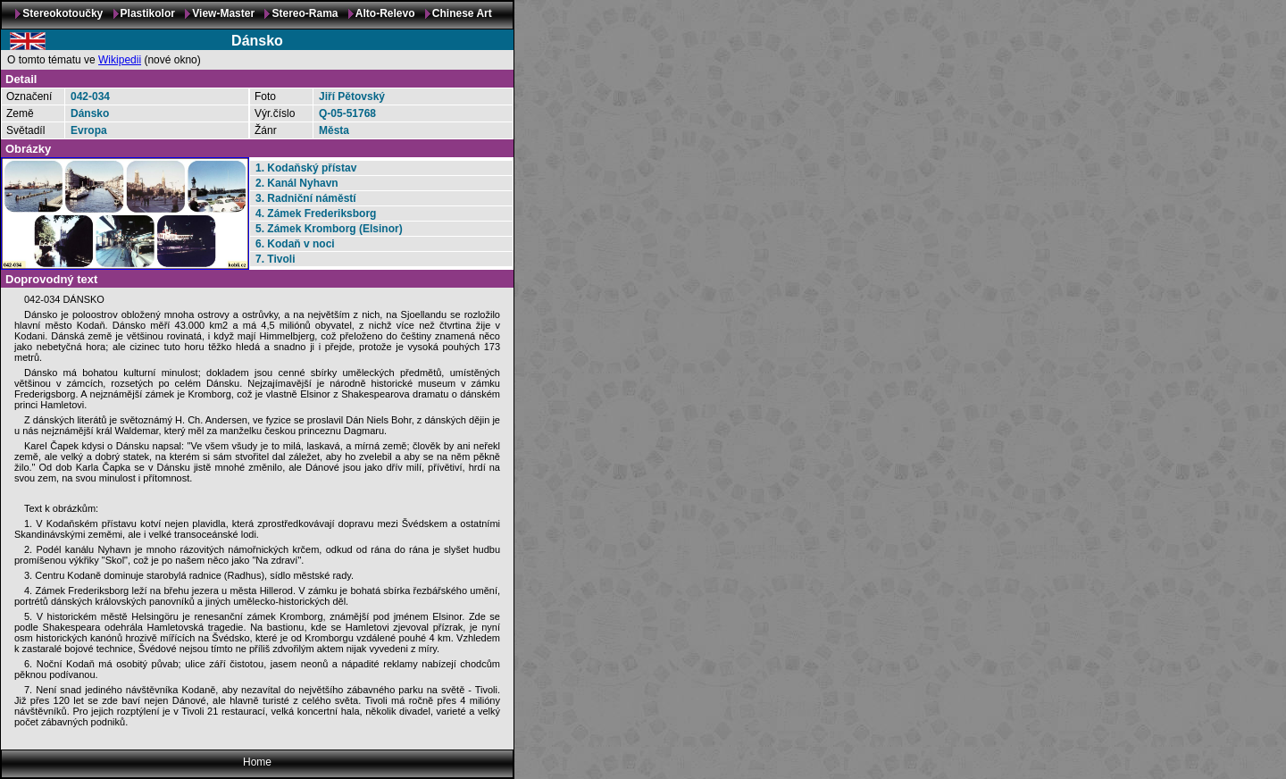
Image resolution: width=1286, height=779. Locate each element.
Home (257, 762)
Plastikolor (148, 13)
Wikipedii (119, 60)
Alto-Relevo (385, 13)
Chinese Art (462, 13)
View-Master (223, 13)
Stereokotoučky (62, 13)
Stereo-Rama (304, 13)
